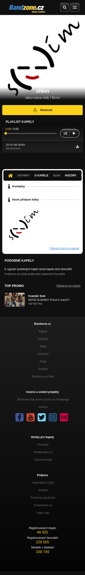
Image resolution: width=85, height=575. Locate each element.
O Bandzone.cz (43, 505)
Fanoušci (43, 354)
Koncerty (43, 338)
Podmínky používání (43, 497)
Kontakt (43, 490)
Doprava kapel (43, 459)
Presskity (43, 444)
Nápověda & (42, 482)
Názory (70, 175)
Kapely (43, 331)
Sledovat (42, 110)
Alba (56, 175)
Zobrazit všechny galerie (64, 248)
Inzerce (43, 407)
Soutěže (43, 369)
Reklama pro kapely (68, 285)
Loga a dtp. (43, 512)
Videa (43, 346)
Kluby (43, 361)
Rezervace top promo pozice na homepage (43, 399)
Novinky (23, 175)
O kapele (41, 175)
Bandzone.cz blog (43, 376)
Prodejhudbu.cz (43, 452)
